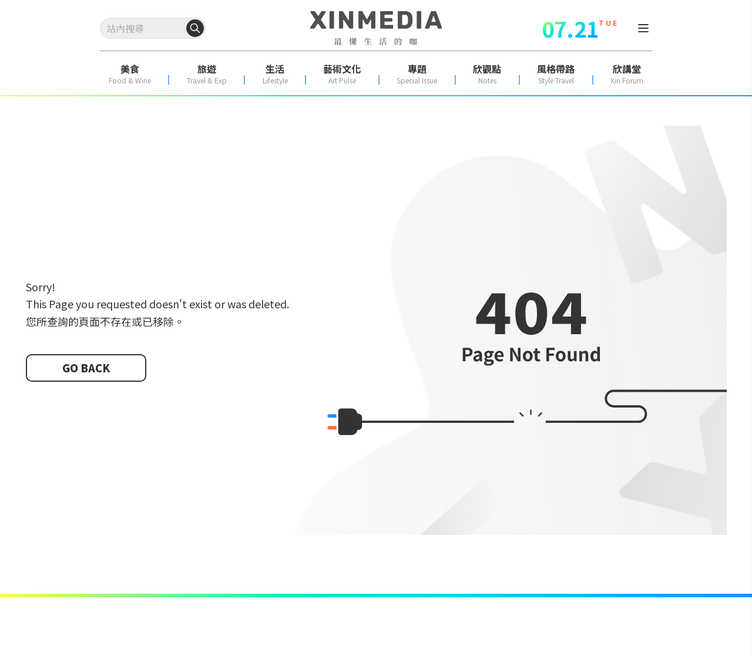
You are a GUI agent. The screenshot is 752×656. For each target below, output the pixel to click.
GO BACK (86, 367)
